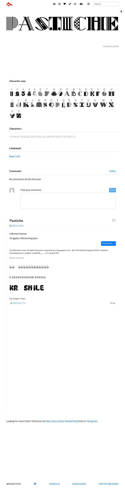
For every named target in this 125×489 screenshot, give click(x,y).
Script (61, 421)
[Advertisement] (62, 63)
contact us (54, 483)
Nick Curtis (18, 225)
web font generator (109, 483)
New (48, 421)
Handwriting (71, 421)
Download (107, 243)
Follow (112, 171)
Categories (91, 421)
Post (112, 190)
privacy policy (79, 483)
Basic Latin (14, 156)
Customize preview (111, 46)
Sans (54, 421)
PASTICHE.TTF (19, 303)
